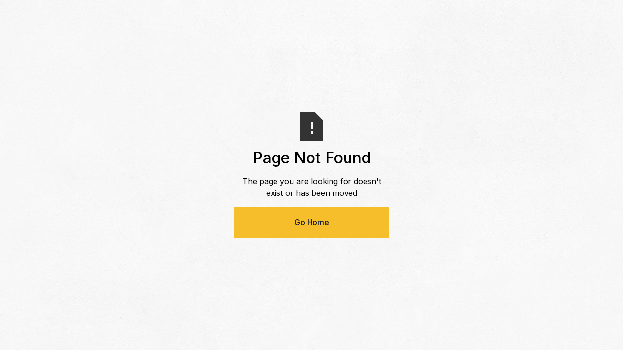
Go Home (311, 222)
